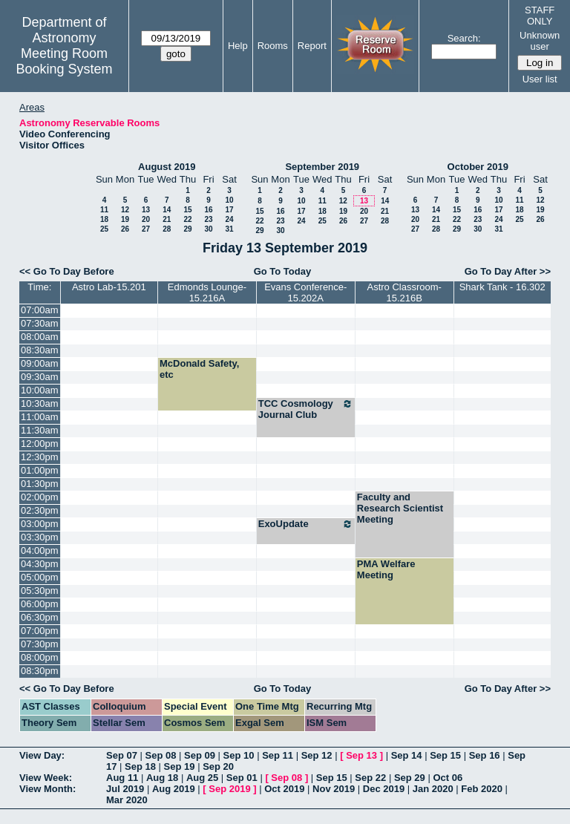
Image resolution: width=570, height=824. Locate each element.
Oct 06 (447, 777)
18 (104, 219)
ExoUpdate (305, 524)
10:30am (40, 403)
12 (125, 210)
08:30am (40, 350)
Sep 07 (121, 755)
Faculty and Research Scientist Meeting (400, 508)
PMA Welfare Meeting (386, 569)
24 (229, 219)
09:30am (40, 376)
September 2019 (322, 166)
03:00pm (40, 523)
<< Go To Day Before (66, 271)
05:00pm (40, 577)
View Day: (42, 755)
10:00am (40, 390)
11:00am (40, 416)
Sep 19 (179, 766)
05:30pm (40, 590)
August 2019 (166, 166)
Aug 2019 (173, 788)
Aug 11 (122, 777)
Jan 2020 (433, 788)
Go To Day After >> (508, 271)
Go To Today (283, 271)
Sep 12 (316, 755)
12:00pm (40, 443)
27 (146, 229)
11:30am (40, 430)
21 (167, 219)
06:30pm (40, 617)
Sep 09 (199, 755)
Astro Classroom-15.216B (404, 292)
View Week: (45, 777)
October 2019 (478, 166)
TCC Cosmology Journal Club (305, 409)
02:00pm (40, 497)
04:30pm (40, 563)
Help (238, 45)
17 (229, 210)
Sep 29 (409, 777)
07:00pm (40, 630)
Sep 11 (277, 755)
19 (125, 219)
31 (229, 229)
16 (208, 210)
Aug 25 (202, 777)
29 (187, 229)
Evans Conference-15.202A (305, 292)
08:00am (40, 336)
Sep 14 (406, 755)
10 (229, 200)
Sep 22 (370, 777)
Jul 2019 (125, 788)
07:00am (40, 309)
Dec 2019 (383, 788)
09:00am (40, 363)
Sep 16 (484, 755)
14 (167, 210)
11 (104, 210)
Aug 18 (162, 777)
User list (539, 79)
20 (146, 219)
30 (208, 229)
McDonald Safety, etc (199, 369)
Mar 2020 (127, 799)
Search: (464, 38)
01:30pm (40, 483)
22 (187, 219)
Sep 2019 (229, 788)
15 (187, 210)
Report (312, 45)
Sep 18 (140, 766)
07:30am (40, 323)
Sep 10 (239, 755)
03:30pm (40, 537)
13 (146, 210)
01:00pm (40, 470)
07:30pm (40, 644)
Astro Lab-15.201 (109, 286)
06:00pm (40, 603)
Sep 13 (361, 755)
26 (125, 229)
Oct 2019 (284, 788)
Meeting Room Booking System (64, 61)
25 (104, 229)
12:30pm (40, 456)
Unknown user (540, 41)
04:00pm (40, 550)
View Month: (47, 788)
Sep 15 (445, 755)
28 (167, 229)
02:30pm (40, 510)
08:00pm (40, 657)
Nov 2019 (333, 788)
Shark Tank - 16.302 (502, 286)
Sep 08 (161, 755)
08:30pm (40, 670)
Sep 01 (242, 777)
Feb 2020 (481, 788)
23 (208, 219)
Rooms (273, 45)
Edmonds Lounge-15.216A (207, 292)
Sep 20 (218, 766)
